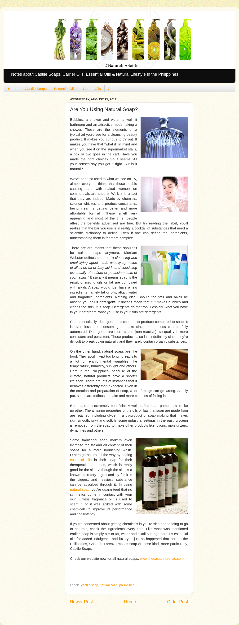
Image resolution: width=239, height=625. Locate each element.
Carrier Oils (92, 89)
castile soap (89, 585)
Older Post (177, 601)
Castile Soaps (36, 89)
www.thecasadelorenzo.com (162, 558)
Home (13, 89)
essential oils (81, 460)
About (112, 89)
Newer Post (81, 601)
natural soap (79, 489)
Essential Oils (64, 89)
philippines (126, 585)
